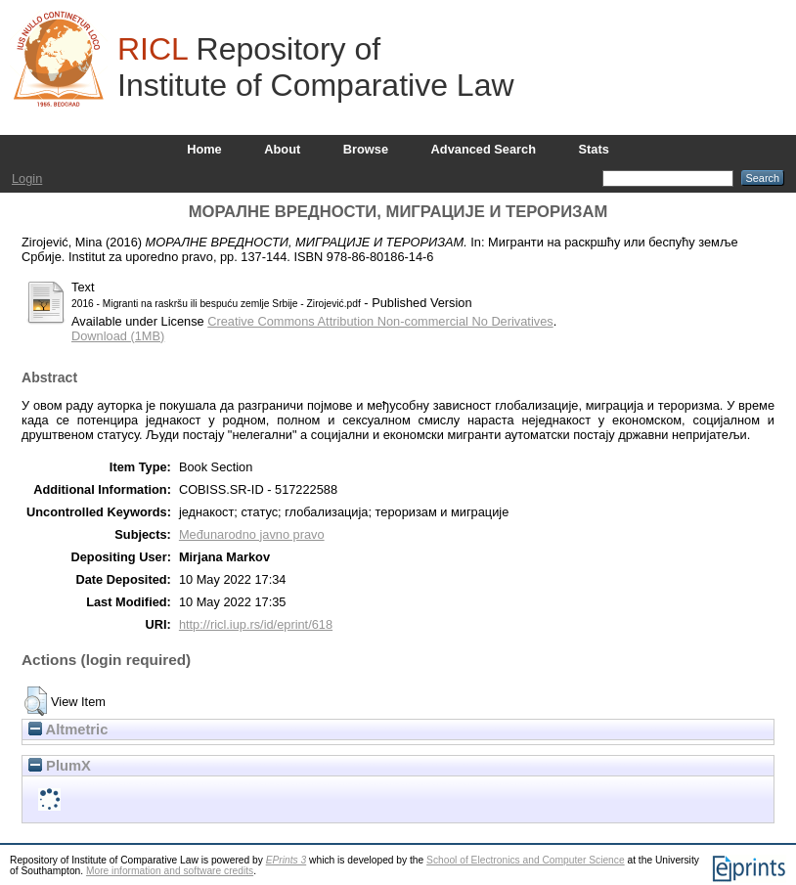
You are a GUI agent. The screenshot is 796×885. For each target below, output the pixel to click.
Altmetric (68, 729)
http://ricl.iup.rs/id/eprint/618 (255, 624)
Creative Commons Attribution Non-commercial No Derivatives (380, 321)
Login (27, 178)
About (282, 149)
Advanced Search (483, 149)
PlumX (59, 766)
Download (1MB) (117, 336)
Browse (365, 149)
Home (204, 149)
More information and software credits (169, 870)
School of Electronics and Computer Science (525, 860)
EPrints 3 (286, 860)
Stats (594, 149)
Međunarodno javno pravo (252, 534)
